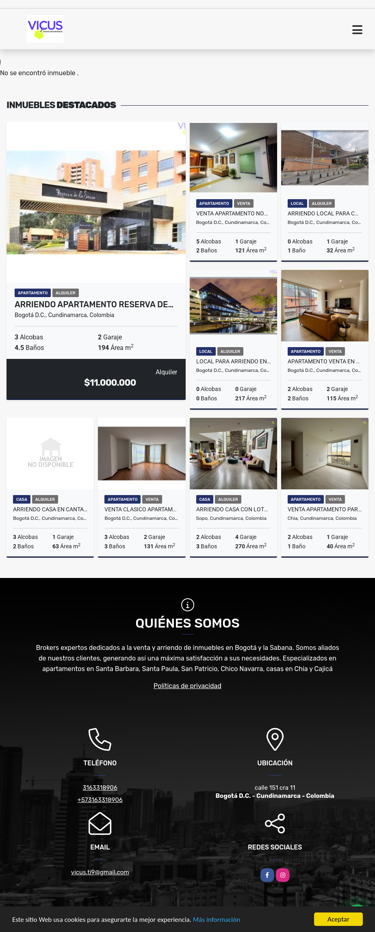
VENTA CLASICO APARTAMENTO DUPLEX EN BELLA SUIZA (141, 509)
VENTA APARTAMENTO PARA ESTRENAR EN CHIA (325, 509)
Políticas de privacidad (187, 686)
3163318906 (100, 787)
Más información (216, 920)
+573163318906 (100, 800)
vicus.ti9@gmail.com (100, 872)
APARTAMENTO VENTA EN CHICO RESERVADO (325, 361)
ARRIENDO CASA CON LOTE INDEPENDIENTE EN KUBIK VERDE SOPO (233, 509)
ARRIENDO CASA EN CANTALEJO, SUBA (50, 509)
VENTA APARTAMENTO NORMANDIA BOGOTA (233, 213)
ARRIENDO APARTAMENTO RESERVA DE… (94, 304)
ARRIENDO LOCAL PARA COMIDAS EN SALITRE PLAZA (325, 213)
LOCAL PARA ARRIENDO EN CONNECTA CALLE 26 (233, 361)
